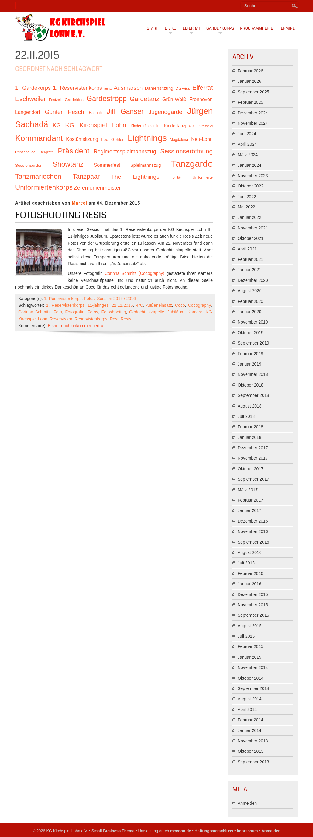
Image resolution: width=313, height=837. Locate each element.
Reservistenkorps (90, 319)
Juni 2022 (247, 196)
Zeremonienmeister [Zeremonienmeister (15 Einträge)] (97, 188)
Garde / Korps (220, 28)
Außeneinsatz (159, 305)
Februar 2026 (250, 70)
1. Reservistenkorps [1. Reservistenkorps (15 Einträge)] (77, 88)
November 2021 (253, 228)
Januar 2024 (249, 165)
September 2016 (253, 542)
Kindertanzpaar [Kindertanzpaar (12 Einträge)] (179, 125)
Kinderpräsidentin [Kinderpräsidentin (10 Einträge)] (145, 126)
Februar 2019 (250, 353)
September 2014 (253, 688)
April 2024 (247, 144)
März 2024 (248, 154)
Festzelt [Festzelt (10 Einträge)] (55, 100)
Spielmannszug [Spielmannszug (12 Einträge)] (145, 165)
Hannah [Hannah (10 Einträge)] (95, 112)
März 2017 (248, 489)
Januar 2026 (249, 81)
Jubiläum (175, 312)
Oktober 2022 (250, 186)
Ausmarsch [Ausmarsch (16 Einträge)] (128, 88)
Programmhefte (256, 28)
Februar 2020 (250, 301)
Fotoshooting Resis (61, 215)
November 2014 (253, 667)
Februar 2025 (250, 102)
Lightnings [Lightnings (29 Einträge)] (147, 138)
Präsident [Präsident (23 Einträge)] (73, 151)
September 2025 (253, 91)
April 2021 (247, 249)
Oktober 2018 (250, 385)
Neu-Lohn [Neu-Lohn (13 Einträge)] (202, 139)
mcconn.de (180, 830)
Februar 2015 (250, 646)
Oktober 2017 (250, 468)
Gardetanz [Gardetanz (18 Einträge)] (145, 98)
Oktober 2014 (250, 678)
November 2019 (253, 322)
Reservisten (61, 319)
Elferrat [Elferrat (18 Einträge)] (202, 87)
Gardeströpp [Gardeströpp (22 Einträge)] (107, 98)
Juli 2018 (246, 416)
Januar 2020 (249, 311)
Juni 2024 (247, 133)
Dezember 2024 (253, 112)
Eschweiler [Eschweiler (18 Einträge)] (30, 98)
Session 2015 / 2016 (116, 298)
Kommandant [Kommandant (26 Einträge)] (39, 138)
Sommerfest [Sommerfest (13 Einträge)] (107, 165)
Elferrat (191, 28)
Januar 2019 (249, 364)
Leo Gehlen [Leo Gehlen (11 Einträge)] (113, 139)
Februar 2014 (250, 719)
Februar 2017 (250, 500)
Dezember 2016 (253, 521)
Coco (180, 305)
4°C (139, 305)
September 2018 (253, 395)
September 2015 (253, 615)
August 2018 (250, 406)
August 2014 (250, 698)
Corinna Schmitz (34, 312)
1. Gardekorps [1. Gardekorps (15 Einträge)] (33, 88)
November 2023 (253, 175)
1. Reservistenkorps (63, 298)
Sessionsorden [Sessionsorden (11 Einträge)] (29, 165)
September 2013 (253, 761)
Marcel (79, 203)
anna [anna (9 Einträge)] (108, 88)
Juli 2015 (246, 636)
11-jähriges (98, 305)
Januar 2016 (249, 583)
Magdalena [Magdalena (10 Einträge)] (179, 140)
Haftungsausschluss (213, 830)
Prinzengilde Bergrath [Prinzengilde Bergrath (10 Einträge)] (34, 152)
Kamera (194, 312)
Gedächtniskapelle (146, 312)
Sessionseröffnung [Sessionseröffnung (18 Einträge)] (186, 151)
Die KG (170, 28)
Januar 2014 (249, 730)
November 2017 (253, 458)
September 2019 (253, 343)
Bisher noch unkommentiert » (75, 325)
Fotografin (74, 312)
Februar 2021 (250, 259)
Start (152, 28)
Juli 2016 (246, 562)
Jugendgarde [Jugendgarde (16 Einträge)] (165, 112)
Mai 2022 (246, 207)
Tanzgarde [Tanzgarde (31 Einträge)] (192, 164)
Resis (126, 319)
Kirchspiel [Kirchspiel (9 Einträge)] (206, 126)
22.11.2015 (122, 305)
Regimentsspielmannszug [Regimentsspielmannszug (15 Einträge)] (125, 152)
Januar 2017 (249, 510)
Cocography (199, 305)
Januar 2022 (249, 217)
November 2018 (253, 374)
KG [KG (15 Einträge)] (56, 125)
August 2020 (250, 290)
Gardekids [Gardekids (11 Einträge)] (74, 99)
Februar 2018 (250, 426)
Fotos (89, 298)
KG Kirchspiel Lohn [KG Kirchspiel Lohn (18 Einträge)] (95, 124)
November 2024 (253, 123)
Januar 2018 (249, 437)
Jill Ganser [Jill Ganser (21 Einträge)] (125, 111)
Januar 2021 (249, 269)
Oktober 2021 (250, 238)
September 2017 (253, 479)
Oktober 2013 (250, 751)
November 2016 (253, 531)
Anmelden (247, 803)
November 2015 (253, 604)
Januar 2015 (249, 657)
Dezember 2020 (253, 280)
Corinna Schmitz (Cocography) (134, 273)
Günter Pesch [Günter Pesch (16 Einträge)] (64, 112)
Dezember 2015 (253, 594)
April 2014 (247, 709)
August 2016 (250, 552)
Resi (114, 319)
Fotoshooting (113, 312)
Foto (57, 312)
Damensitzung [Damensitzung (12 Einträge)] (159, 88)
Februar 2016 (250, 573)
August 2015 (250, 625)
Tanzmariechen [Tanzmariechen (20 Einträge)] (38, 176)
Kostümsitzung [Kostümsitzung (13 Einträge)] (82, 139)
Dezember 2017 (253, 447)
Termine (287, 28)
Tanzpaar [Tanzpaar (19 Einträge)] (86, 176)
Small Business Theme (113, 830)
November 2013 (253, 740)
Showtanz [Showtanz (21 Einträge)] (68, 164)
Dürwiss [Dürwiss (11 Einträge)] (182, 88)
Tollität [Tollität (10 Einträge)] (176, 177)
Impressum (247, 830)
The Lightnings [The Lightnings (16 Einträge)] (135, 176)
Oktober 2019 (250, 332)
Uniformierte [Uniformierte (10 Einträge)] (203, 177)
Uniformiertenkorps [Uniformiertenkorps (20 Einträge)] (44, 187)
